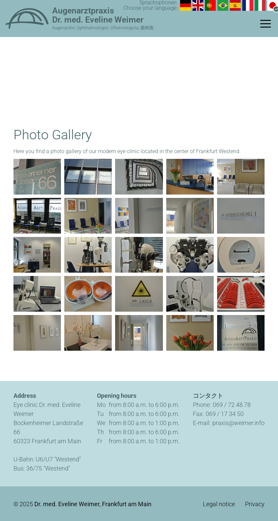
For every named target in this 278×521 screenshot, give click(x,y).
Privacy (255, 504)
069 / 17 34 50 (225, 413)
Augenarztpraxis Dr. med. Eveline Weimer (97, 15)
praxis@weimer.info (238, 422)
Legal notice (219, 504)
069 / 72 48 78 (232, 404)
